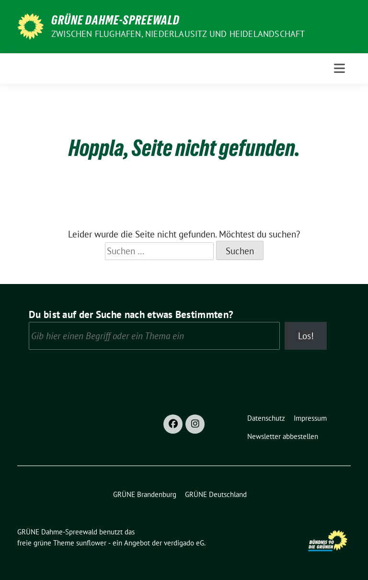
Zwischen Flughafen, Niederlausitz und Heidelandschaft (178, 33)
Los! (306, 336)
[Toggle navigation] (339, 68)
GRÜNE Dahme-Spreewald (115, 20)
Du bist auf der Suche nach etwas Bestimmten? (131, 314)
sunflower (91, 542)
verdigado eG (184, 542)
